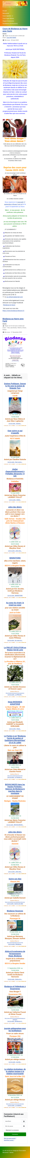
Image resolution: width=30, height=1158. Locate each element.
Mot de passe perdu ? (10, 1138)
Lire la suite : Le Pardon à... (15, 777)
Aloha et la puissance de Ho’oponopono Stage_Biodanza (15, 953)
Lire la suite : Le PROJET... (15, 694)
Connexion (15, 1134)
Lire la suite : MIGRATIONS (15, 595)
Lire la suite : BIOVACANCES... (14, 825)
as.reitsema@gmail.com (15, 297)
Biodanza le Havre (9, 305)
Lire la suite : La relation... (15, 1105)
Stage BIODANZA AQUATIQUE (15, 703)
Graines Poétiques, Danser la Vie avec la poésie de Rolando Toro (15, 386)
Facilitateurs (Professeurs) (10, 23)
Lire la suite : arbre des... (15, 551)
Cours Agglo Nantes (8, 18)
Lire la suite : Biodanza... (15, 944)
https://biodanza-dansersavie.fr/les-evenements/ (15, 693)
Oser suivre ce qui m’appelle (15, 432)
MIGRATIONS (15, 558)
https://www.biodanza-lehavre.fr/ (13, 311)
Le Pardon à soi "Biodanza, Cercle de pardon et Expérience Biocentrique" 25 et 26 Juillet (15, 739)
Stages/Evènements (8, 21)
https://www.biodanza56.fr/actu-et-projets (15, 942)
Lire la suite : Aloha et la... (15, 979)
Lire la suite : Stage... (15, 729)
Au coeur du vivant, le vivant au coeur (15, 604)
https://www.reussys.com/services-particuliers (15, 1103)
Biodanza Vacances (15, 911)
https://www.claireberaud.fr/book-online (15, 775)
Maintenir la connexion (12, 1130)
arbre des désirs (15, 507)
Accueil (5, 11)
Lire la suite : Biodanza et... (15, 1021)
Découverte (6, 13)
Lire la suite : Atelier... (15, 500)
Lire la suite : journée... (15, 1062)
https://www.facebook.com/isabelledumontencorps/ (15, 902)
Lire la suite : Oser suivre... (15, 462)
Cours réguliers (7, 16)
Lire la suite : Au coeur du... (15, 640)
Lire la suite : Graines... (15, 423)
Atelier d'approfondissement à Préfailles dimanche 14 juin (14, 472)
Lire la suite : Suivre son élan (15, 903)
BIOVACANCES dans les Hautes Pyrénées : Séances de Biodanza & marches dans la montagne (15, 789)
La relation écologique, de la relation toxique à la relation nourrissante (15, 1071)
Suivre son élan (15, 879)
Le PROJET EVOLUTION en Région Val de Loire (15, 649)
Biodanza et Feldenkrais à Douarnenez (15, 987)
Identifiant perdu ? (9, 1140)
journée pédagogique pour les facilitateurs (15, 1029)
